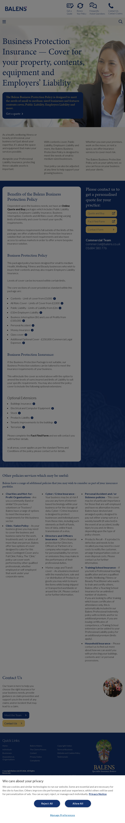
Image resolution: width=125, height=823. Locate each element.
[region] (62, 799)
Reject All (47, 803)
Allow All (78, 803)
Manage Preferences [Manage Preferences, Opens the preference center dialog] (62, 815)
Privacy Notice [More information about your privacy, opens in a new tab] (98, 793)
